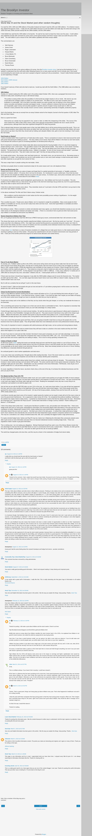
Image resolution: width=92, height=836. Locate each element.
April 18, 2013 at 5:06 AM (22, 765)
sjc (6, 454)
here (11, 230)
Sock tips (7, 728)
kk (10, 474)
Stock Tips (8, 590)
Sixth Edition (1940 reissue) (9, 80)
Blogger (44, 834)
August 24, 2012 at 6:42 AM (33, 557)
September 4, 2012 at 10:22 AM (19, 577)
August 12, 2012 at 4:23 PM (19, 546)
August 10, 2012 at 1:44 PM (20, 474)
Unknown (7, 738)
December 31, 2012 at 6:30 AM (20, 590)
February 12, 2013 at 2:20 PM (20, 600)
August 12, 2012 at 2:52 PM (19, 488)
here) (37, 176)
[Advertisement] (40, 5)
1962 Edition (4, 83)
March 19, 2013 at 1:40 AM (19, 754)
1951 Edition (4, 81)
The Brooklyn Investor (15, 10)
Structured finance (10, 583)
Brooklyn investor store (49, 69)
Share (3, 444)
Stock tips (74, 731)
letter (15, 342)
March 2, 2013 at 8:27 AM (18, 728)
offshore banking (9, 746)
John (10, 664)
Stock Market (9, 567)
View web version (40, 809)
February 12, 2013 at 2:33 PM (21, 620)
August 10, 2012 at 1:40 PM (14, 454)
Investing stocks (9, 765)
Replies (9, 464)
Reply (6, 460)
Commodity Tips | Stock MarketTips (15, 557)
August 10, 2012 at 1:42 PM (18, 467)
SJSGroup (8, 577)
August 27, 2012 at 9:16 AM (20, 567)
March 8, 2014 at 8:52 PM (20, 685)
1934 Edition (4, 78)
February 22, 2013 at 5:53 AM (25, 717)
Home (40, 806)
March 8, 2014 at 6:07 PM (20, 664)
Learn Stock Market (10, 717)
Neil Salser (8, 611)
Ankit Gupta (8, 488)
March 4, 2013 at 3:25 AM (18, 738)
